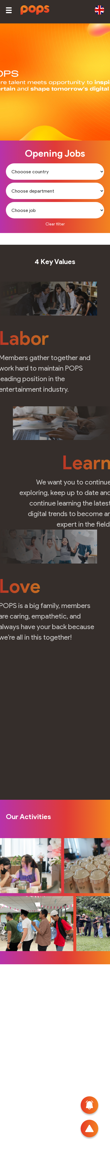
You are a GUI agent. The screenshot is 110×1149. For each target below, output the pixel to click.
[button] (9, 10)
